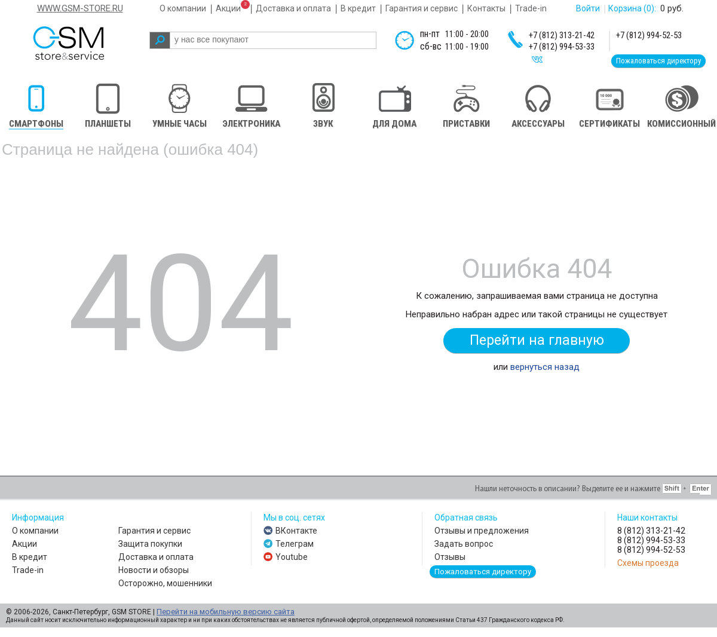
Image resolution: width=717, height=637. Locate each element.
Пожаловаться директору (658, 60)
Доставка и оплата (293, 8)
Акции (228, 8)
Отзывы (449, 557)
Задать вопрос (463, 544)
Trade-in (531, 8)
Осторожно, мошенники (165, 583)
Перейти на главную (537, 340)
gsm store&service (84, 43)
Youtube (291, 557)
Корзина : (632, 8)
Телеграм (294, 544)
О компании (183, 8)
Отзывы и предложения (481, 530)
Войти (588, 8)
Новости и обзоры (153, 570)
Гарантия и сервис (421, 8)
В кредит (358, 8)
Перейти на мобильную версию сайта (226, 611)
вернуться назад (545, 367)
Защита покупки (150, 544)
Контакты (486, 8)
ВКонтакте (296, 530)
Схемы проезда (648, 563)
